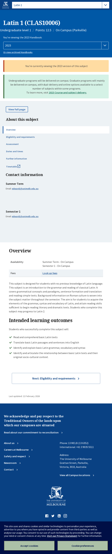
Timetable (17, 168)
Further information (16, 158)
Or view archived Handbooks (17, 52)
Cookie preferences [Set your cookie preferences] (83, 545)
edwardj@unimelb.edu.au (25, 188)
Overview (11, 129)
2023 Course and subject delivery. (68, 92)
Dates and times (14, 151)
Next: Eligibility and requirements (53, 378)
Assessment (12, 144)
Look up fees (50, 273)
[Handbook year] (55, 45)
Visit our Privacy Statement (62, 535)
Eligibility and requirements (20, 136)
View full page (16, 109)
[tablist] (60, 5)
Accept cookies (29, 545)
